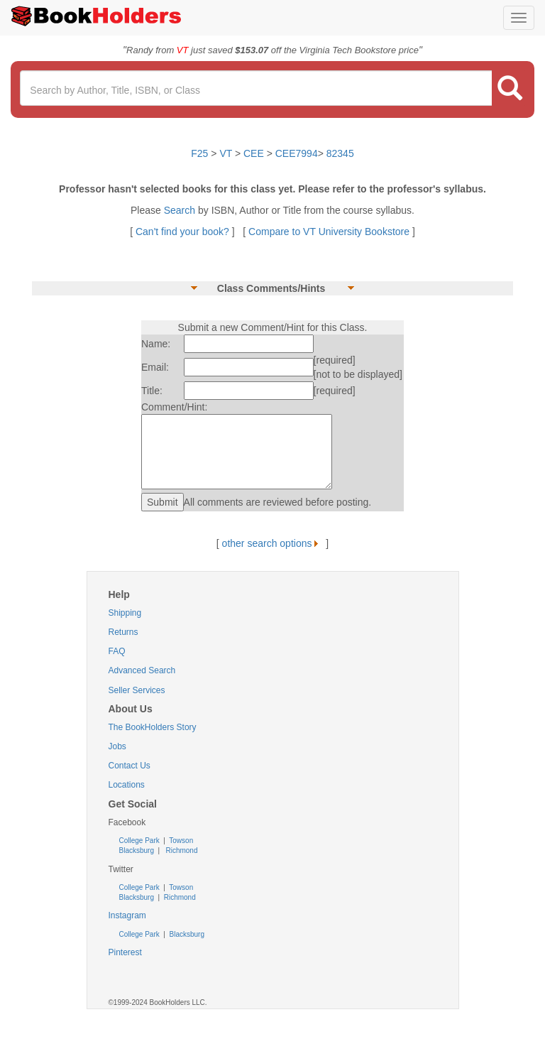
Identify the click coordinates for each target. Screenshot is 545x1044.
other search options (272, 543)
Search (181, 210)
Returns (123, 632)
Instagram (127, 915)
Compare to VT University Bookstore (328, 231)
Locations (127, 785)
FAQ (117, 651)
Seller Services (137, 690)
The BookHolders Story (153, 727)
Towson (180, 840)
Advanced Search (142, 670)
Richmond (181, 850)
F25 (199, 153)
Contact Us (129, 766)
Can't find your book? (184, 231)
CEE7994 (296, 153)
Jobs (117, 746)
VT (227, 153)
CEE (253, 153)
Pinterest (125, 952)
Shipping (125, 613)
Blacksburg (136, 850)
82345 (340, 153)
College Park (140, 840)
